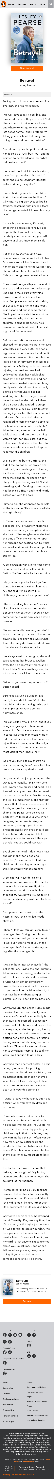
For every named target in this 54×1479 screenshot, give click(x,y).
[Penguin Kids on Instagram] (34, 1335)
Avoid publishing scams (37, 1401)
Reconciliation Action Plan (37, 1415)
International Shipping (36, 1420)
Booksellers (8, 1388)
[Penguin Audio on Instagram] (5, 1373)
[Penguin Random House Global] (11, 1468)
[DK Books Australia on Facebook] (29, 1356)
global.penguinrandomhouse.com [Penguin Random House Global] (18, 1474)
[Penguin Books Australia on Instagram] (10, 1335)
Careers (30, 1382)
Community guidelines (36, 1387)
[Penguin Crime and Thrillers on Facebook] (5, 1363)
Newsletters (8, 1404)
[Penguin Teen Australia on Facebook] (5, 1352)
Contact (6, 1393)
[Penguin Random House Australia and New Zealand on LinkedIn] (5, 1342)
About (5, 1382)
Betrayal (22, 1280)
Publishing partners (35, 1392)
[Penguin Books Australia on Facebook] (5, 1335)
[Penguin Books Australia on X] (15, 1335)
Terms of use (32, 1410)
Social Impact (9, 1421)
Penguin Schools (10, 1415)
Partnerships (8, 1410)
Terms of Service (28, 1461)
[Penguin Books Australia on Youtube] (20, 1335)
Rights (29, 1396)
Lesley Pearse (27, 85)
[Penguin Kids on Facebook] (29, 1335)
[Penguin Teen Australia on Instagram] (10, 1352)
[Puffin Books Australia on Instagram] (29, 1345)
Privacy (30, 1406)
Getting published (11, 1399)
